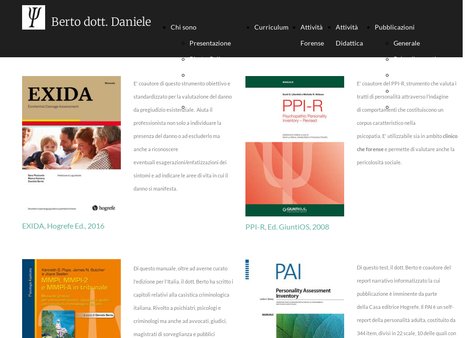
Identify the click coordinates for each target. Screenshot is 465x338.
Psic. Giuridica (415, 75)
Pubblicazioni (395, 27)
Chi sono (184, 27)
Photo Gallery (209, 59)
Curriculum (271, 27)
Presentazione (210, 43)
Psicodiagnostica (418, 59)
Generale (407, 43)
